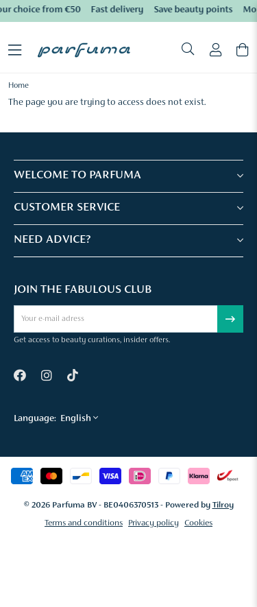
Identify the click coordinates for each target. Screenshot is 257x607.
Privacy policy (153, 523)
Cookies (198, 523)
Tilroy (223, 505)
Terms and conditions (84, 523)
